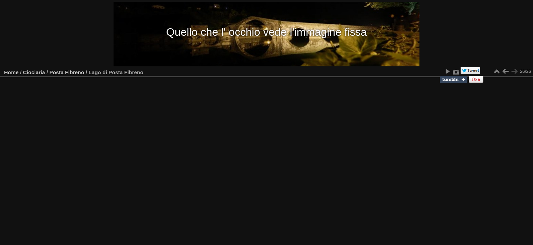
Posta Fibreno (66, 72)
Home (11, 72)
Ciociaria (34, 72)
